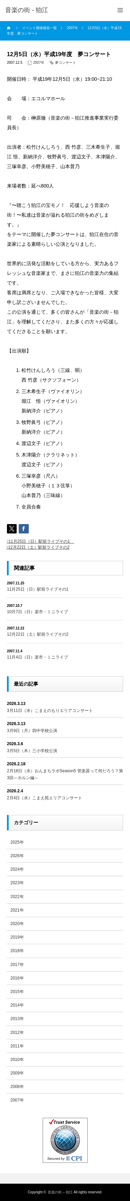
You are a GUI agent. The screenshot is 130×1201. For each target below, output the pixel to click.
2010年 (17, 1059)
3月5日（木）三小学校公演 (32, 750)
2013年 (17, 1018)
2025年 (17, 842)
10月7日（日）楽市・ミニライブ (37, 611)
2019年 (17, 937)
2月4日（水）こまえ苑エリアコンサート (44, 797)
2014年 (17, 1005)
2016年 (17, 978)
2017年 (17, 964)
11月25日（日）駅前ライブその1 (41, 541)
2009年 (17, 1073)
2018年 (17, 950)
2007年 (38, 62)
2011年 (17, 1046)
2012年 (17, 1032)
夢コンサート (65, 62)
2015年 (17, 991)
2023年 (17, 882)
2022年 (17, 896)
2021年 (17, 910)
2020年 (17, 923)
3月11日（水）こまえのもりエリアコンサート (50, 710)
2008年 (17, 1086)
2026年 (17, 855)
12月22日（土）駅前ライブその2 (38, 547)
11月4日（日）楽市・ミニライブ (37, 657)
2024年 (17, 869)
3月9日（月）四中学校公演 (32, 730)
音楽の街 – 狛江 (60, 1192)
